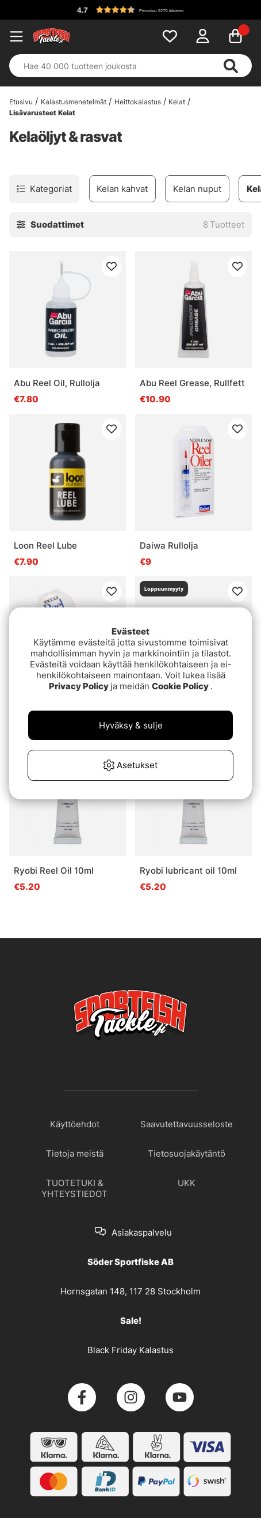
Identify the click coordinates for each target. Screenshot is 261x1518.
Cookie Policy (180, 686)
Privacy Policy (79, 686)
